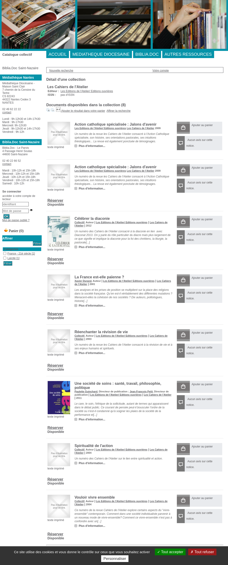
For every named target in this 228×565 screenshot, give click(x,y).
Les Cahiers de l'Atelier (140, 128)
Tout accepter (170, 552)
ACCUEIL (58, 54)
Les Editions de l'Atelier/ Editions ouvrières (87, 91)
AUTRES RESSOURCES (188, 54)
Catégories (11, 249)
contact (6, 112)
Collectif (79, 222)
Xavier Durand (83, 280)
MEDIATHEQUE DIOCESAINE (101, 54)
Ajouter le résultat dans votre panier (83, 110)
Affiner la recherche (118, 110)
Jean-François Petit (141, 391)
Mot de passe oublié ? (15, 220)
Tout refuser (202, 552)
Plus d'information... (92, 146)
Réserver (55, 200)
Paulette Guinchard (86, 391)
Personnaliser (114, 559)
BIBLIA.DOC (147, 54)
